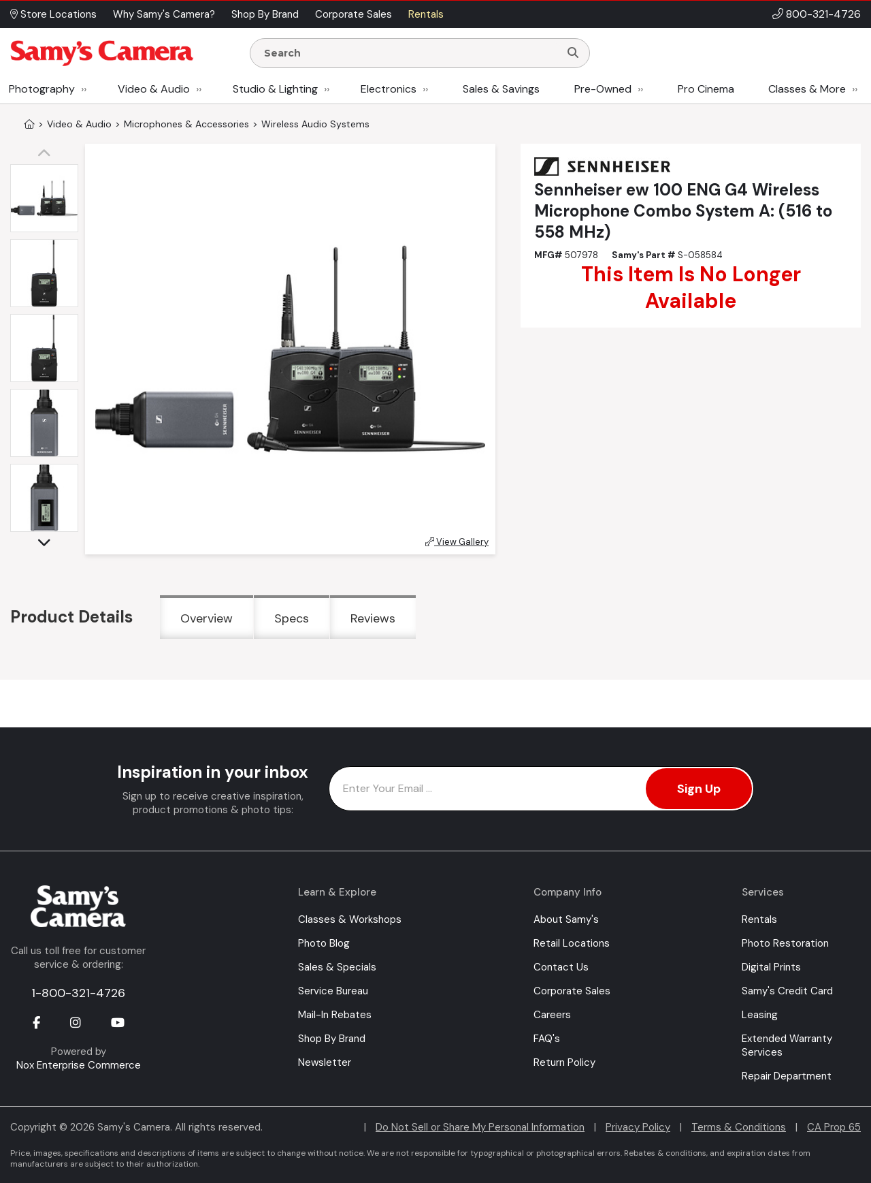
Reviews (372, 618)
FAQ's (546, 1038)
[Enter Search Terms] (410, 53)
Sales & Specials (337, 967)
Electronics (388, 89)
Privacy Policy (638, 1127)
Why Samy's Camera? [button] (164, 14)
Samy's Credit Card (787, 991)
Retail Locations (571, 943)
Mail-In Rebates (335, 1015)
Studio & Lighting (275, 89)
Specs (291, 618)
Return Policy (564, 1062)
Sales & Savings (501, 89)
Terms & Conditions (738, 1127)
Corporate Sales (571, 991)
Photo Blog (324, 943)
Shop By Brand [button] (265, 14)
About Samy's (566, 919)
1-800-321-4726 (78, 993)
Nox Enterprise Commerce (78, 1065)
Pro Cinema (706, 89)
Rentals (759, 919)
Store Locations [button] (53, 14)
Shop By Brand (331, 1038)
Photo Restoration (785, 943)
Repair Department (787, 1076)
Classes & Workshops (349, 919)
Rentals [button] (426, 14)
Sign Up (699, 788)
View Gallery (457, 542)
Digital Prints (771, 967)
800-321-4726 (823, 14)
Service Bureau (333, 991)
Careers (552, 1015)
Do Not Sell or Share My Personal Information (480, 1127)
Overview (206, 618)
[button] (47, 154)
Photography (42, 89)
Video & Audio (154, 89)
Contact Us (561, 967)
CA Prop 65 (834, 1127)
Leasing (760, 1015)
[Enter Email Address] (541, 788)
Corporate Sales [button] (353, 14)
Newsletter (324, 1062)
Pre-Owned (602, 89)
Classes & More (807, 89)
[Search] (572, 53)
